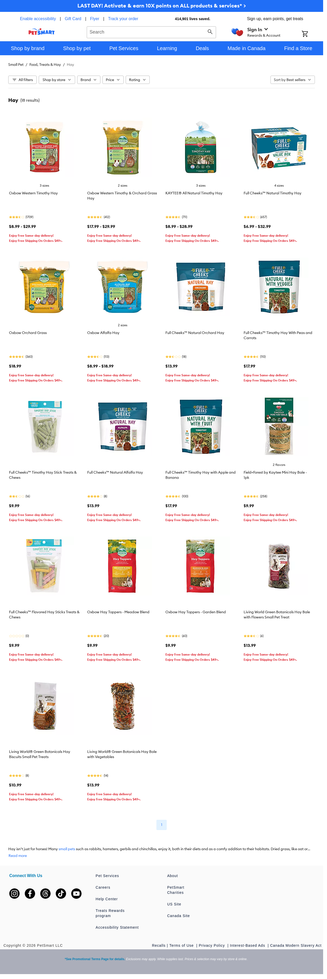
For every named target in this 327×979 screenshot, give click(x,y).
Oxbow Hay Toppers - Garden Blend (195, 612)
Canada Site (178, 916)
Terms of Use (182, 945)
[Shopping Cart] (312, 34)
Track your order (123, 19)
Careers (103, 887)
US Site (174, 904)
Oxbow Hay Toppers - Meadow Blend (118, 612)
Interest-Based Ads (248, 945)
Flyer (94, 19)
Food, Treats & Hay (45, 64)
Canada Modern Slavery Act (296, 945)
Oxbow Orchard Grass (28, 332)
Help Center (107, 899)
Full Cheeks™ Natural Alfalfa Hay (115, 472)
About (172, 876)
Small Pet (15, 64)
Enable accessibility (38, 19)
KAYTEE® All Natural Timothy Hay (193, 193)
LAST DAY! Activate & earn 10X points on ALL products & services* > (161, 5)
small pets (67, 849)
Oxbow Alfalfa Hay (103, 332)
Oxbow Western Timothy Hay (33, 193)
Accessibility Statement (117, 927)
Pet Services (107, 876)
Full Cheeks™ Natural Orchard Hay (194, 332)
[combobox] (151, 31)
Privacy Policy (212, 945)
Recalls (159, 945)
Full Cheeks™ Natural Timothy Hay (272, 193)
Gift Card (73, 19)
